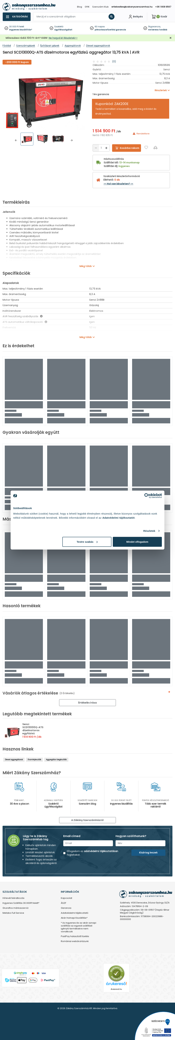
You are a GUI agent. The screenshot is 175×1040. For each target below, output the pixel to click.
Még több (85, 266)
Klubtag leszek (148, 852)
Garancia (66, 908)
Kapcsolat (66, 898)
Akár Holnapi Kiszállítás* (74, 918)
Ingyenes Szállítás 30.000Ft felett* (21, 903)
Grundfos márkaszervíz (16, 908)
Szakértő (58, 26)
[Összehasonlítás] (155, 147)
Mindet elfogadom (137, 541)
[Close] (104, 4)
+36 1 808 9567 (163, 6)
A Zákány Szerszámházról (87, 820)
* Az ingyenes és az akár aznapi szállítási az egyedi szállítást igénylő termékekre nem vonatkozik (78, 927)
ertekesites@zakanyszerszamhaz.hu (131, 6)
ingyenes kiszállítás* (20, 29)
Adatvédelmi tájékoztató (74, 913)
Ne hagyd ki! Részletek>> (63, 38)
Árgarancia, (154, 26)
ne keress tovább (157, 29)
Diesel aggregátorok (14, 759)
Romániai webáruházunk (75, 941)
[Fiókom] (135, 16)
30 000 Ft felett (16, 26)
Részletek (149, 530)
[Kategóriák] (17, 16)
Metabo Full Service (13, 913)
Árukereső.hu (116, 989)
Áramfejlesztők (34, 759)
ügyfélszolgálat (63, 29)
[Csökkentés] (96, 147)
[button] (16, 140)
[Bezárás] (170, 38)
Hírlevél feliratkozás (13, 898)
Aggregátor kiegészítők (56, 759)
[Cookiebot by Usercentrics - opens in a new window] (147, 495)
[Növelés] (106, 147)
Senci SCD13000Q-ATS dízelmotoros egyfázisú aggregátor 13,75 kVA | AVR (33, 732)
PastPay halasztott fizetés (75, 936)
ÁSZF (63, 903)
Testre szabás (87, 541)
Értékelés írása (87, 702)
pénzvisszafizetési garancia (110, 29)
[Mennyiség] (101, 147)
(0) (114, 61)
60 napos (100, 26)
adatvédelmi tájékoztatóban (101, 851)
